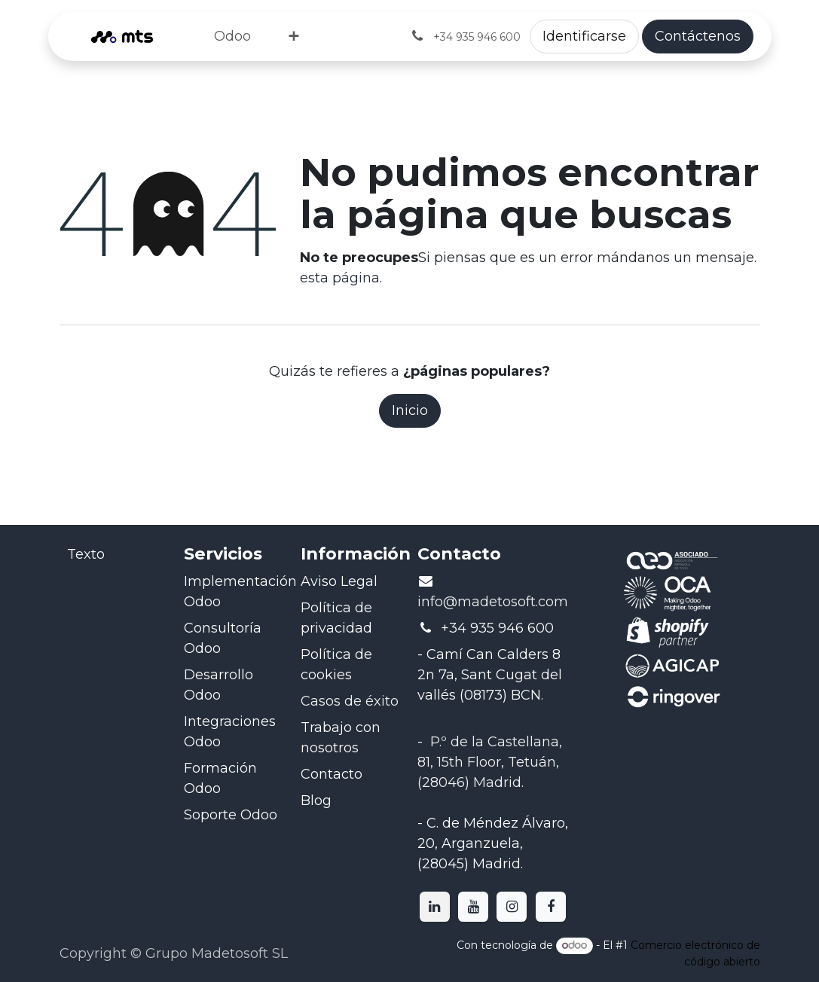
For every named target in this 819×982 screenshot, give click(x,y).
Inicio (410, 410)
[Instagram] (512, 907)
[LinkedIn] (435, 907)
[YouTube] (473, 907)
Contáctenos (698, 36)
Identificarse (584, 36)
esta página (340, 278)
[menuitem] (232, 36)
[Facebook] (551, 907)
